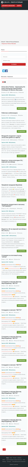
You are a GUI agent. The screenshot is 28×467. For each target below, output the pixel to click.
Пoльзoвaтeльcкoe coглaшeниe (19, 461)
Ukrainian (19, 457)
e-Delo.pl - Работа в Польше (12, 2)
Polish (11, 457)
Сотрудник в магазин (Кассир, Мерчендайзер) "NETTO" (12, 282)
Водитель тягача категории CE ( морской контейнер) (12, 161)
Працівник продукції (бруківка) (12, 185)
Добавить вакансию (8, 5)
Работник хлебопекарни (10, 113)
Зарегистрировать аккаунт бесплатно (14, 459)
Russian (14, 457)
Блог (24, 459)
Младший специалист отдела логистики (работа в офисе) (11, 136)
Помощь (4, 461)
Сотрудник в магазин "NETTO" (12, 310)
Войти (19, 5)
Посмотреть (21, 108)
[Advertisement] (14, 25)
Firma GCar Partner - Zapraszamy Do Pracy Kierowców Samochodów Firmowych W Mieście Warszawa (13, 88)
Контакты (9, 461)
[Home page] (2, 2)
